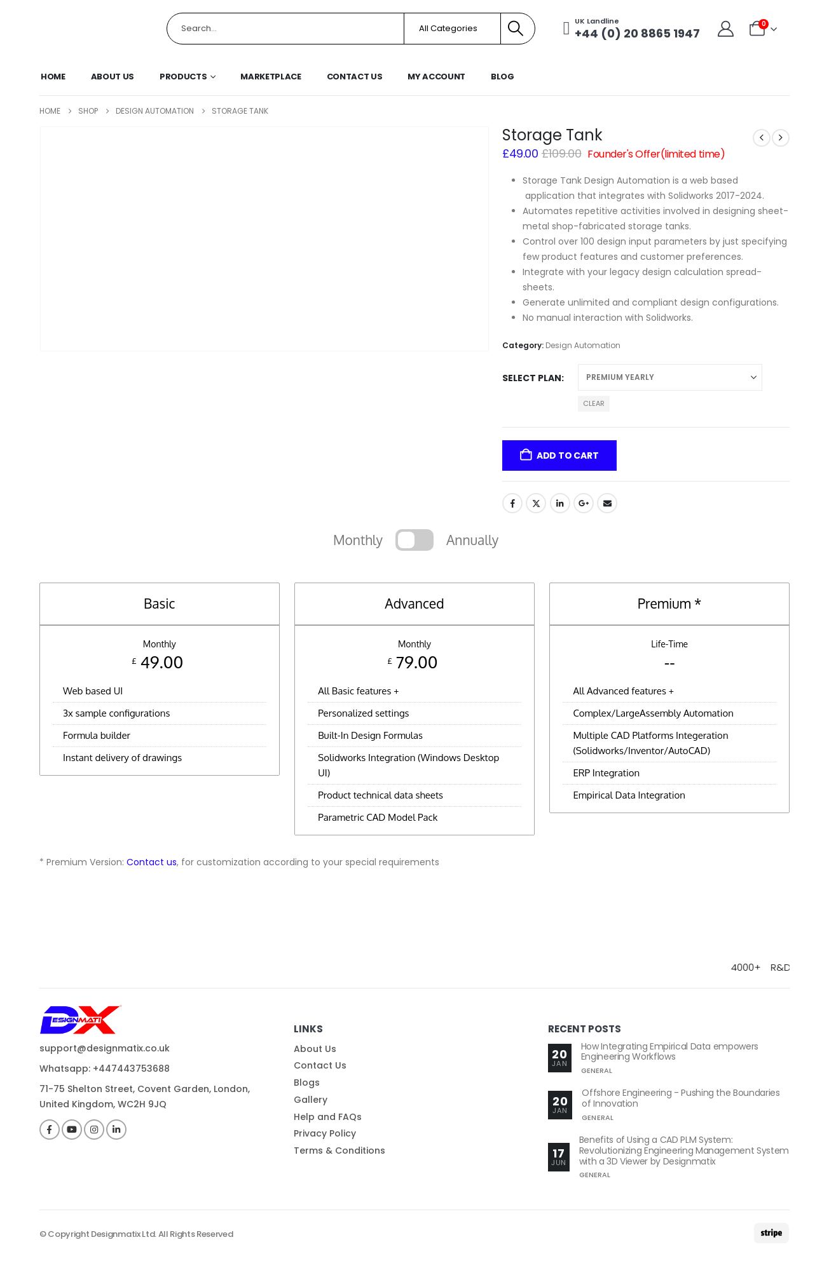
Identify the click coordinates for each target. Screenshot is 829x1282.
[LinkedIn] (116, 1129)
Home (53, 77)
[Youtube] (72, 1129)
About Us (112, 77)
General (596, 1070)
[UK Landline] (631, 28)
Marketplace (270, 77)
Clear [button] (594, 403)
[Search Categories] (451, 28)
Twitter (536, 503)
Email (607, 503)
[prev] (762, 138)
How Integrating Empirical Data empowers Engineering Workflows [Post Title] (669, 1051)
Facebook (512, 503)
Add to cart (568, 455)
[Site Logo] (93, 29)
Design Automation (582, 345)
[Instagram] (94, 1129)
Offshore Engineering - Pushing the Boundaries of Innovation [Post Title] (680, 1098)
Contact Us (355, 77)
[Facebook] (49, 1129)
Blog (502, 77)
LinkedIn (560, 503)
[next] (781, 138)
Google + (583, 503)
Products (183, 77)
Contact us (152, 862)
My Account (436, 77)
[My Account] (724, 29)
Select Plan (531, 378)
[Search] (516, 28)
